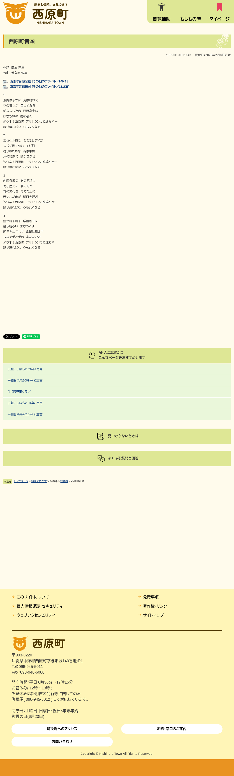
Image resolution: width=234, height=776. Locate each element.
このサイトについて (33, 597)
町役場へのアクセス (62, 729)
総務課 (64, 481)
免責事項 (151, 597)
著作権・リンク (155, 606)
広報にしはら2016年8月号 (25, 403)
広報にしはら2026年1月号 (25, 369)
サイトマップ (153, 615)
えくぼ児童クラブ (19, 391)
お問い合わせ (62, 741)
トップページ (21, 481)
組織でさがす (39, 481)
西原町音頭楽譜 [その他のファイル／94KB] (39, 81)
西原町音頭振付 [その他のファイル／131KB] (39, 86)
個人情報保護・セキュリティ (40, 606)
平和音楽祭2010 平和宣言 (25, 414)
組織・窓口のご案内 (172, 729)
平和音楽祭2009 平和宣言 (25, 380)
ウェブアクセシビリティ (36, 615)
